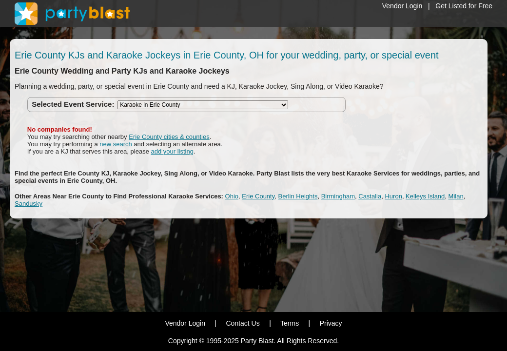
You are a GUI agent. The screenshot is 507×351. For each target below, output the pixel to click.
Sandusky (28, 203)
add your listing (172, 151)
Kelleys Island (425, 196)
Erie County (258, 196)
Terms (289, 323)
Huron (393, 196)
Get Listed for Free (463, 6)
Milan (456, 196)
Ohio (231, 196)
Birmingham (338, 196)
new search (115, 144)
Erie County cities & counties (169, 136)
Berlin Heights (297, 196)
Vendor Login (402, 6)
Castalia (369, 196)
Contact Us (242, 323)
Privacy (331, 323)
